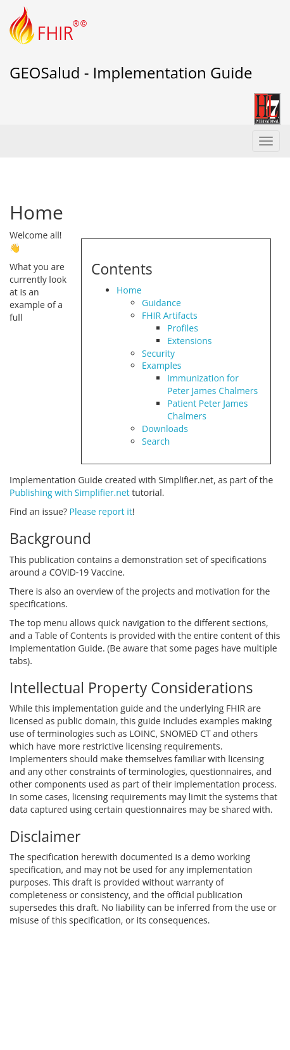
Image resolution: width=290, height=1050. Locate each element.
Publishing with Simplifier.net (69, 492)
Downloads (165, 429)
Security (158, 353)
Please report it (101, 511)
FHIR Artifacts (170, 315)
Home (129, 290)
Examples (161, 365)
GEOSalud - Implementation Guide (130, 72)
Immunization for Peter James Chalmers (212, 384)
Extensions (189, 341)
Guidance (161, 303)
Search (156, 441)
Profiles (182, 328)
